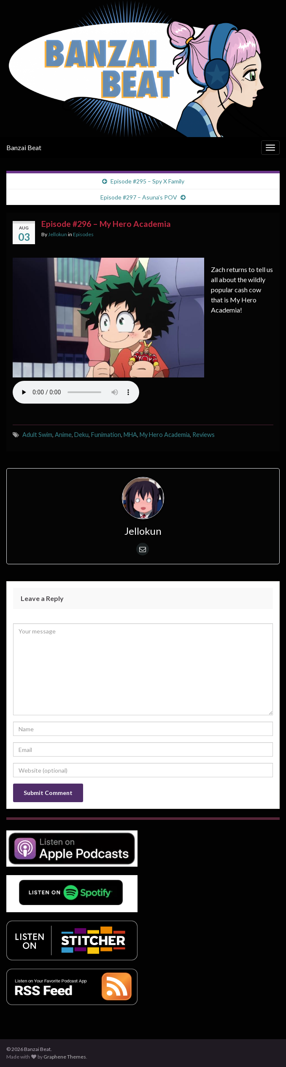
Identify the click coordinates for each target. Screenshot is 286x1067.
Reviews (203, 434)
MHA (130, 434)
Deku (81, 434)
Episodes (83, 234)
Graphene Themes (64, 1057)
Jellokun (57, 234)
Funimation (106, 434)
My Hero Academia (165, 434)
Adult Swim (37, 434)
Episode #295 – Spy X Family (147, 181)
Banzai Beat (23, 147)
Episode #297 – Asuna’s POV (138, 197)
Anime (63, 434)
